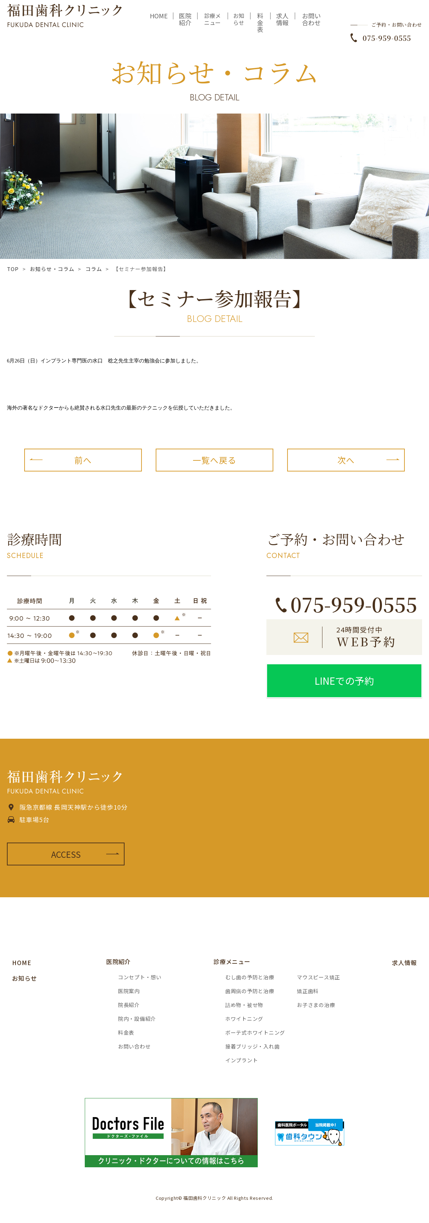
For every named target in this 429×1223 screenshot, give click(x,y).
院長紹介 (129, 1004)
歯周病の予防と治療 (249, 991)
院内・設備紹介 (137, 1018)
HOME (159, 20)
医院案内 (129, 991)
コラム (93, 268)
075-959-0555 (387, 43)
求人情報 (282, 23)
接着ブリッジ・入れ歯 (252, 1046)
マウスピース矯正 (318, 977)
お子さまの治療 (316, 1004)
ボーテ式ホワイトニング (255, 1032)
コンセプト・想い (140, 977)
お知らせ (238, 23)
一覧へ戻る (214, 460)
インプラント (241, 1060)
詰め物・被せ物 (244, 1004)
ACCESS (66, 854)
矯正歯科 (308, 991)
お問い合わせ (311, 23)
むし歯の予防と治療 (249, 977)
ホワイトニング (244, 1018)
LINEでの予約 (344, 680)
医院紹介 (185, 23)
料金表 (260, 27)
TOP (13, 268)
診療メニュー (212, 23)
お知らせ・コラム (52, 268)
